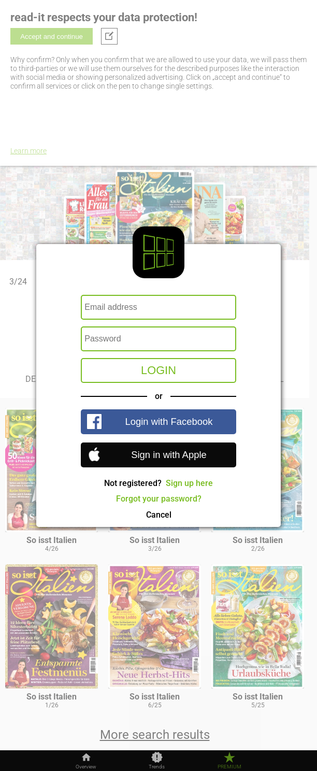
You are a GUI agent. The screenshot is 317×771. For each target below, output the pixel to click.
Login (158, 370)
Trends (157, 766)
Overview (86, 766)
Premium (229, 766)
